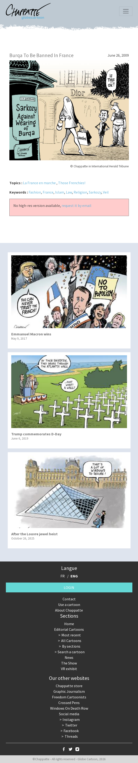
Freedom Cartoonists (69, 697)
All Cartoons (71, 640)
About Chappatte (69, 610)
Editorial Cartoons (69, 629)
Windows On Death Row (69, 708)
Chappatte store (69, 685)
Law (69, 192)
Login (69, 587)
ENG (74, 576)
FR (62, 576)
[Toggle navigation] (125, 11)
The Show (69, 663)
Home (69, 623)
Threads (71, 736)
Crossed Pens (69, 702)
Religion (80, 192)
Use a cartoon (69, 604)
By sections (71, 646)
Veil (106, 192)
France (48, 192)
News (69, 657)
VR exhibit (69, 668)
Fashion (35, 192)
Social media (69, 714)
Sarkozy (95, 192)
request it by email (76, 205)
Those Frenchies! (71, 182)
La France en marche (39, 182)
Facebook (71, 730)
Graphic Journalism (69, 691)
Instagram (71, 719)
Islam (59, 192)
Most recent (71, 635)
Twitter (71, 725)
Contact (69, 599)
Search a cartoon (71, 651)
